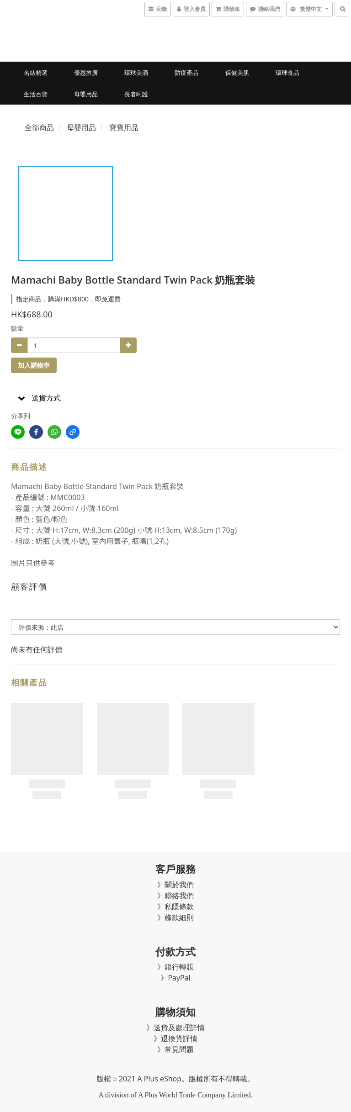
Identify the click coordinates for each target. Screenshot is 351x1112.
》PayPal (175, 978)
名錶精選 (36, 73)
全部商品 (39, 127)
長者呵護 (136, 94)
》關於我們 (175, 885)
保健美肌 (237, 73)
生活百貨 (36, 94)
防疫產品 (186, 73)
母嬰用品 (86, 94)
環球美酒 (136, 73)
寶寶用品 (123, 127)
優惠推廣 (86, 73)
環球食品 (287, 73)
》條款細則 (175, 917)
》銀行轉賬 (175, 967)
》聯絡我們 (175, 896)
